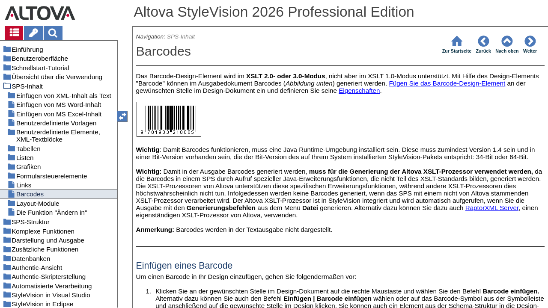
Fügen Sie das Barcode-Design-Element (447, 83)
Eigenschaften (359, 90)
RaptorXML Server (491, 207)
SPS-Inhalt (181, 36)
